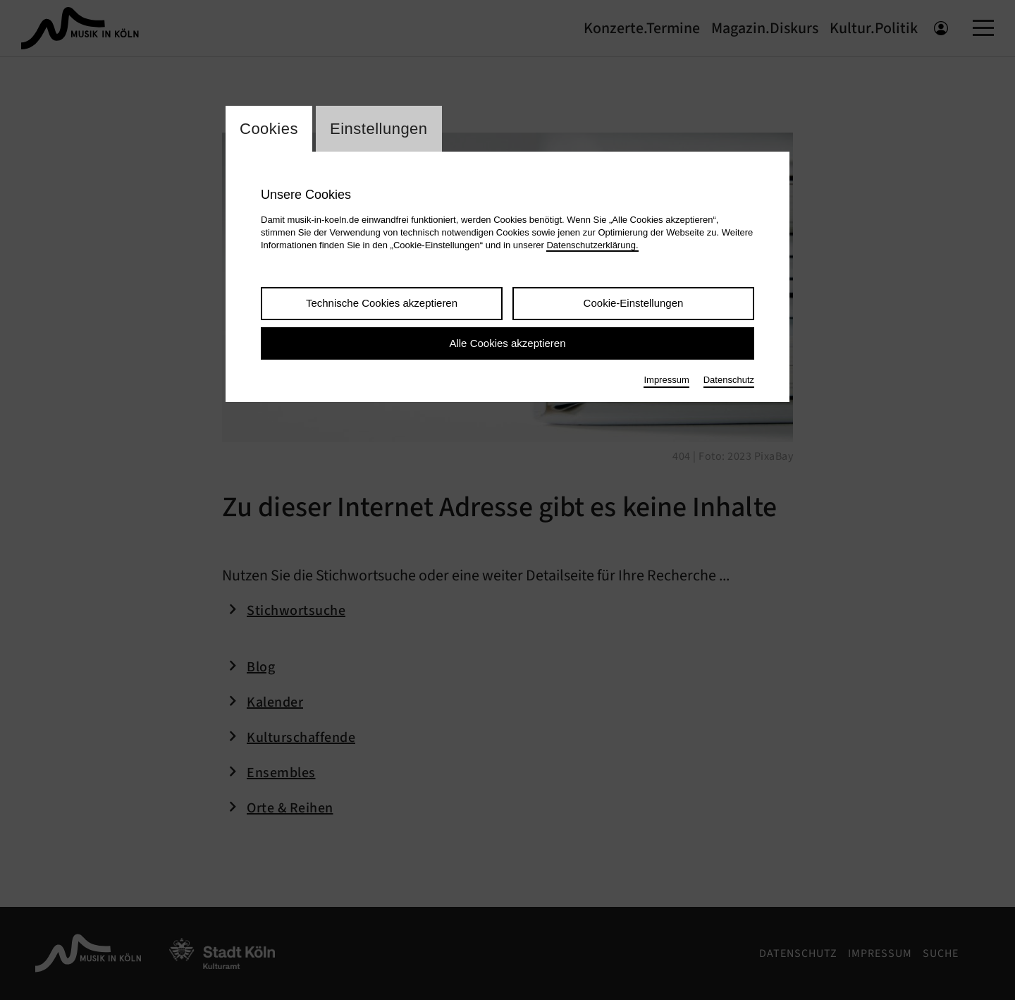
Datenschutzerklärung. (592, 245)
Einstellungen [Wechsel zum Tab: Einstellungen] (379, 129)
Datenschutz (728, 379)
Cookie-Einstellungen (634, 303)
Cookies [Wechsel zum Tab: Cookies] (269, 129)
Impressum (666, 379)
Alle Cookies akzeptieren (507, 343)
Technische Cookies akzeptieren (381, 303)
